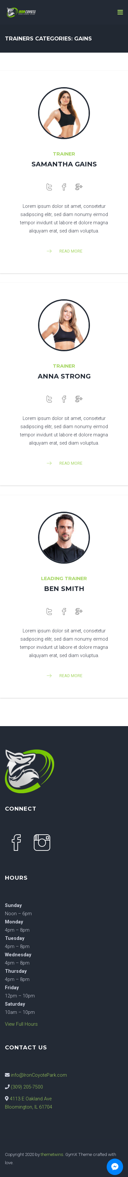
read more (64, 251)
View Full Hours (21, 1024)
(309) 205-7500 (27, 1087)
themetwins (52, 1154)
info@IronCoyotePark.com (39, 1075)
